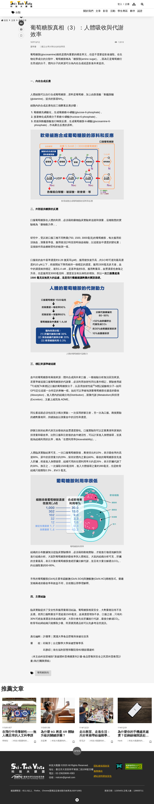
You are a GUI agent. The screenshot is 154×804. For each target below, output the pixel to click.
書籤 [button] (21, 84)
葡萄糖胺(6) (43, 673)
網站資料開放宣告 (103, 777)
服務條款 (98, 772)
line (20, 66)
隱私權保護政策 (101, 767)
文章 (98, 12)
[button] (140, 4)
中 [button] (21, 72)
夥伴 (132, 12)
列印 (21, 78)
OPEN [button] (77, 752)
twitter (21, 60)
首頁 (4, 21)
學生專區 (123, 12)
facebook (21, 54)
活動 (112, 12)
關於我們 (88, 12)
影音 (105, 12)
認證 (139, 12)
